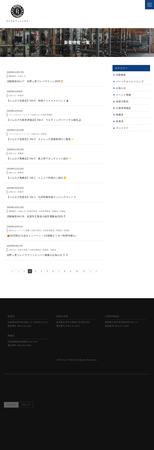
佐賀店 (119, 122)
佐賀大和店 (122, 103)
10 (77, 272)
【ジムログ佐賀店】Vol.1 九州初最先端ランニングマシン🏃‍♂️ (42, 198)
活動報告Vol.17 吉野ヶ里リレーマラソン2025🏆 (41, 82)
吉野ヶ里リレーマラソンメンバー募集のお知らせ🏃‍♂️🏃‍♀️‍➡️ (41, 256)
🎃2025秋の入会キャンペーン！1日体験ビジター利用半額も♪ (42, 237)
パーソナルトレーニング (130, 83)
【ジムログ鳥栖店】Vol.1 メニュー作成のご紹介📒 (44, 179)
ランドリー (122, 129)
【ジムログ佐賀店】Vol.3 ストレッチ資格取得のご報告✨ (42, 140)
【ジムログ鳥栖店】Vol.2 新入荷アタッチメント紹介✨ (40, 160)
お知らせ (121, 89)
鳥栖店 (119, 116)
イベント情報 (123, 96)
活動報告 (121, 76)
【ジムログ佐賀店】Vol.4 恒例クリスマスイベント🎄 (39, 102)
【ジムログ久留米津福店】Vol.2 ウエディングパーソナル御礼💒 (45, 121)
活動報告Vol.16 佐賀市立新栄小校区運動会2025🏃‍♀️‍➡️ (38, 218)
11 (84, 272)
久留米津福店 (123, 109)
